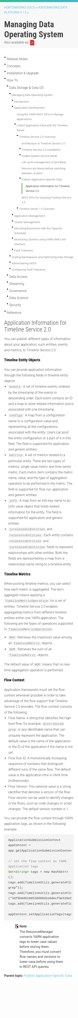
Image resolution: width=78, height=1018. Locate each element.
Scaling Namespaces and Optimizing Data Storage (42, 257)
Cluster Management (27, 222)
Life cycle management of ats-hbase (44, 162)
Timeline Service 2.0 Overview (37, 136)
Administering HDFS (24, 263)
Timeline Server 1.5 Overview (36, 208)
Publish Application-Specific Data (42, 179)
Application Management (29, 215)
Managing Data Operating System (32, 95)
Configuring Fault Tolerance (28, 269)
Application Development (29, 107)
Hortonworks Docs (19, 7)
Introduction (21, 101)
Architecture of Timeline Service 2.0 (43, 143)
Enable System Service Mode (39, 156)
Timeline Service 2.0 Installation (41, 149)
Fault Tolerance (23, 250)
